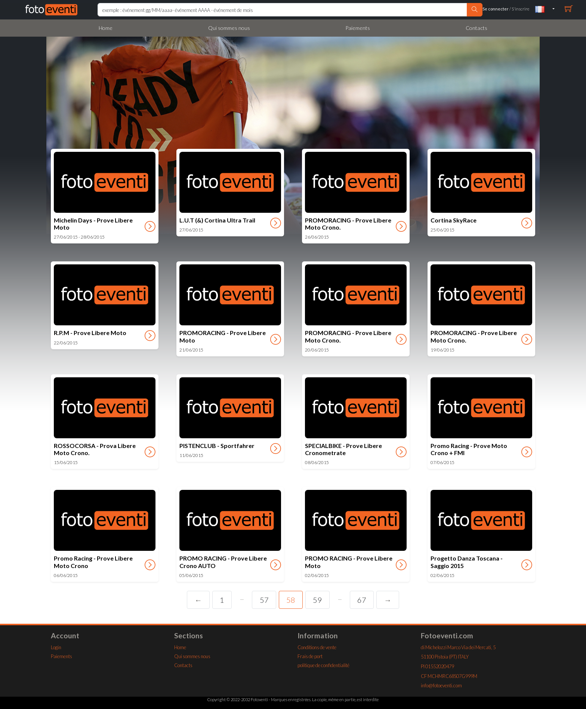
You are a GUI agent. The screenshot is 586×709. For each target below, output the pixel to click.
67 (361, 599)
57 (264, 599)
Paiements (357, 28)
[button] (545, 8)
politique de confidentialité (323, 665)
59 (317, 599)
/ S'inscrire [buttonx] (505, 8)
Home (105, 28)
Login (56, 647)
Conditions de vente (316, 647)
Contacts (476, 28)
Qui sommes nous (229, 28)
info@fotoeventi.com (441, 685)
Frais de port (310, 656)
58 (290, 599)
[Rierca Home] (282, 9)
